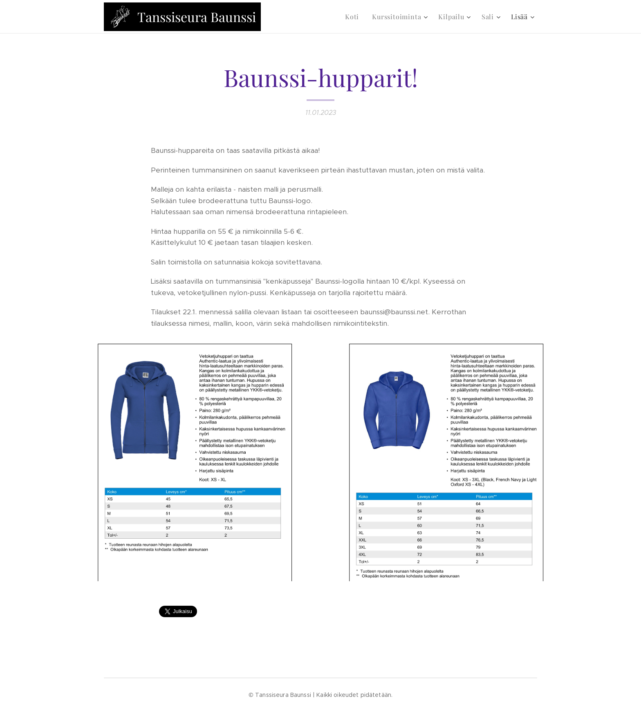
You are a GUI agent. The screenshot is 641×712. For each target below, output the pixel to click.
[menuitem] (354, 17)
